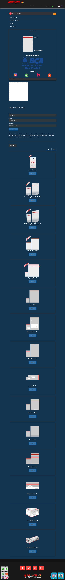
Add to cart (13, 129)
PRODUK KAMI (13, 17)
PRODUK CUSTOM (14, 20)
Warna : (10, 118)
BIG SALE (12, 23)
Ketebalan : (11, 123)
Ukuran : (11, 113)
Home (11, 79)
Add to (32, 173)
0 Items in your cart (15, 13)
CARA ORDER (13, 26)
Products (16, 79)
